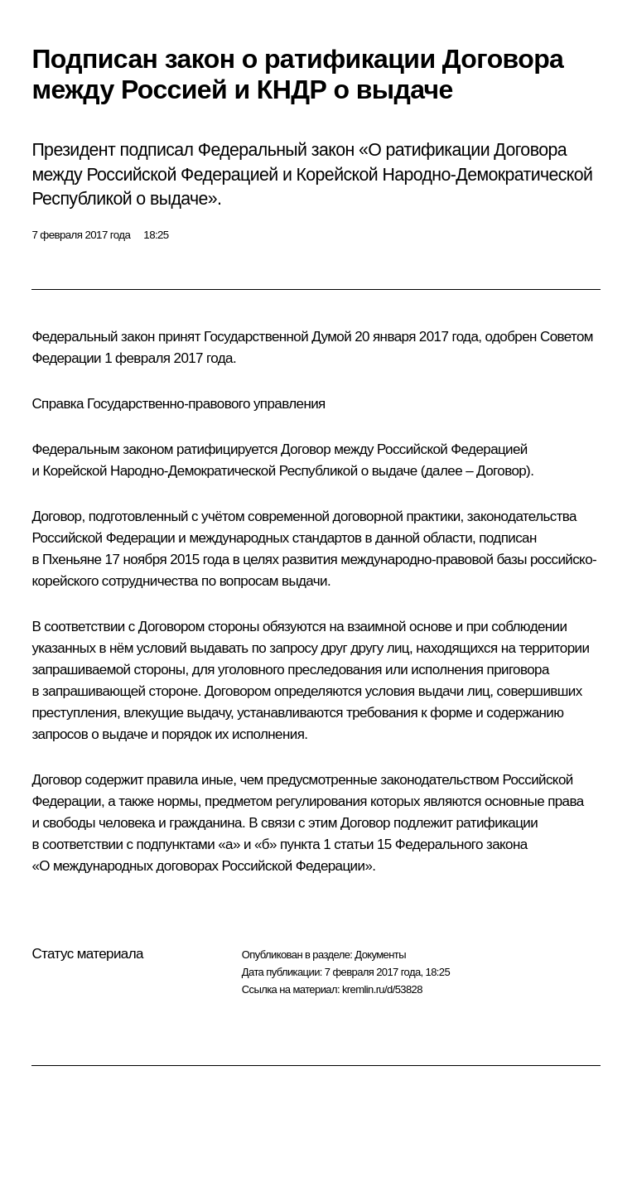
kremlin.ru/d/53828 (382, 989)
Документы (380, 954)
